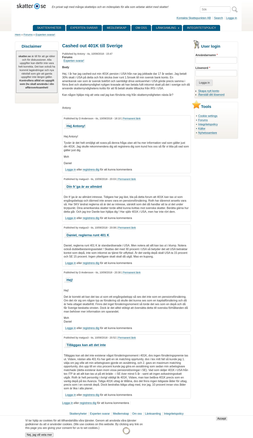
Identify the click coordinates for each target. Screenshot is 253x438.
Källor (201, 128)
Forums (28, 34)
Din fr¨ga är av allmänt (84, 186)
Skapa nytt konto (208, 90)
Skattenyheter (78, 413)
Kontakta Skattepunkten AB (194, 18)
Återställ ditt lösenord (211, 94)
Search (218, 18)
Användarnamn (205, 55)
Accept (221, 420)
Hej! (70, 280)
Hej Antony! (76, 126)
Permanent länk (132, 118)
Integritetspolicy (208, 124)
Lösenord (201, 67)
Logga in (231, 18)
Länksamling (153, 413)
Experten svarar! (45, 34)
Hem (18, 34)
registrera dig (91, 169)
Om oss (137, 413)
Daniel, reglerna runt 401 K (88, 235)
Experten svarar (100, 413)
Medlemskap (121, 413)
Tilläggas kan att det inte (86, 345)
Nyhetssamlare (207, 132)
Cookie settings (207, 115)
